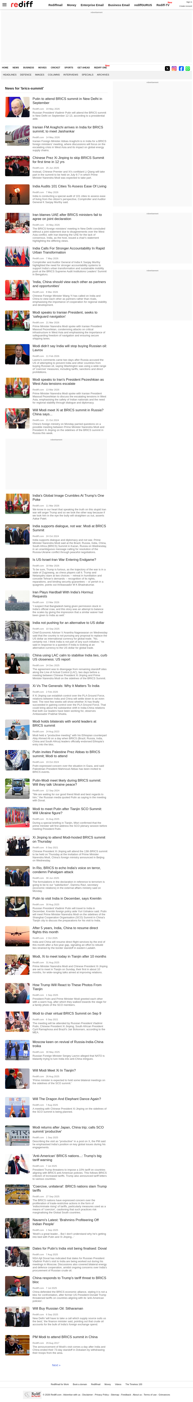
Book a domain (80, 1384)
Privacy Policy (102, 1394)
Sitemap (115, 1394)
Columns (54, 74)
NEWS (16, 68)
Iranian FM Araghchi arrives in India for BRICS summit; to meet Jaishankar (68, 129)
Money (71, 5)
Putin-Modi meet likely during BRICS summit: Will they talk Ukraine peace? (67, 782)
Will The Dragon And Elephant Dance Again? (67, 1099)
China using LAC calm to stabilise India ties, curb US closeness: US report (70, 657)
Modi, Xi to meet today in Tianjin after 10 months (69, 956)
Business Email (119, 5)
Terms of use (150, 1394)
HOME (5, 68)
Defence (26, 74)
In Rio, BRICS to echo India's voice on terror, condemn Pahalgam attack (67, 870)
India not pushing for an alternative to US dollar (68, 623)
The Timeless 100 (134, 1384)
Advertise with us (72, 1394)
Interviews (70, 74)
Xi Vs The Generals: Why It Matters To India (66, 686)
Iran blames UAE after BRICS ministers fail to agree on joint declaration (67, 217)
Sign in (189, 2)
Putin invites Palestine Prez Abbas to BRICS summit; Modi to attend (66, 754)
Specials (87, 74)
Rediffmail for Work (60, 1384)
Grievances (164, 1394)
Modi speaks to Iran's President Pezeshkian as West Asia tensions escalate (68, 382)
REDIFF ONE (100, 68)
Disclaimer (87, 1394)
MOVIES (42, 68)
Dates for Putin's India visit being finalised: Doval (70, 1248)
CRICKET (55, 68)
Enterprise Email (92, 5)
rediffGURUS (143, 5)
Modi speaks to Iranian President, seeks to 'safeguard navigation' (65, 314)
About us (137, 1394)
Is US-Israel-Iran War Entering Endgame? (64, 560)
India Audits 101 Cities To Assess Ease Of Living (69, 186)
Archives (103, 74)
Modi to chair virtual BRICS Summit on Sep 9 (67, 1013)
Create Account (185, 6)
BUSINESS (28, 68)
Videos (118, 1384)
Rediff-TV (163, 5)
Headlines (10, 74)
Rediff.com (56, 1394)
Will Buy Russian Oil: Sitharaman (58, 1308)
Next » (56, 1365)
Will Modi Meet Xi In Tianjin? (54, 1070)
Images (39, 74)
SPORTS (68, 68)
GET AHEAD (83, 68)
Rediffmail (56, 5)
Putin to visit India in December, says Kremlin (67, 898)
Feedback (126, 1394)
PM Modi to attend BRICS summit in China (65, 1337)
